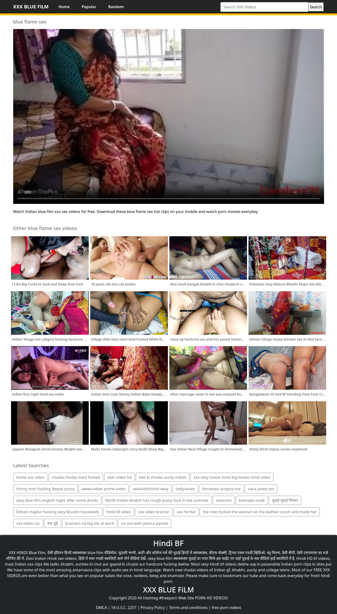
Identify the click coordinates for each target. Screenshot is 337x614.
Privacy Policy (153, 607)
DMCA (101, 607)
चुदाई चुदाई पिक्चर (285, 500)
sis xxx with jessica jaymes (144, 523)
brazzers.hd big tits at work (89, 523)
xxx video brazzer (153, 511)
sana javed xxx (261, 488)
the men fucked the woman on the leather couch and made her (260, 511)
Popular (89, 6)
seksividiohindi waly (151, 488)
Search (316, 7)
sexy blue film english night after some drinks (57, 500)
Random (116, 6)
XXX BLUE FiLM (31, 6)
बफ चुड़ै (52, 523)
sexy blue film (160, 558)
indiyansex (185, 488)
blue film (95, 552)
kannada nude (252, 500)
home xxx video (30, 477)
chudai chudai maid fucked (76, 477)
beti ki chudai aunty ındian (162, 477)
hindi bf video (118, 511)
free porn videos (226, 607)
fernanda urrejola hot (221, 488)
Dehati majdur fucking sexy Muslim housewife (57, 511)
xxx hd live (186, 511)
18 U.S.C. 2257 (123, 607)
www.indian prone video (103, 488)
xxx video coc (28, 523)
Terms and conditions (188, 607)
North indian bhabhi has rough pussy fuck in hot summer (156, 500)
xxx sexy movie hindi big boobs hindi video (232, 477)
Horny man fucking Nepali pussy (45, 488)
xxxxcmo (224, 500)
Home (64, 6)
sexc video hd (119, 477)
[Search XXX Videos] (264, 7)
